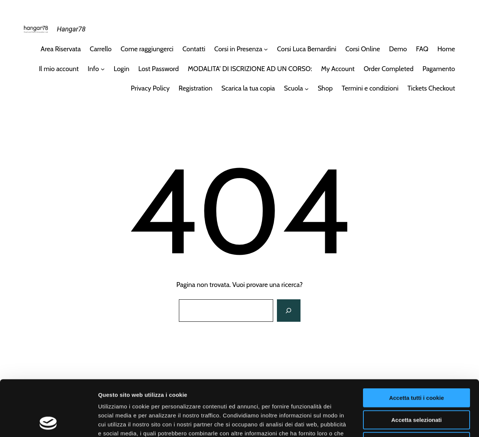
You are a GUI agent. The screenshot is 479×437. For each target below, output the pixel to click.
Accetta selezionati (416, 367)
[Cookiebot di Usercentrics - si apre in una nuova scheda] (48, 422)
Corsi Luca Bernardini (306, 49)
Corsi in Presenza (238, 49)
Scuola (293, 88)
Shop (325, 88)
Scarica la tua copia (248, 88)
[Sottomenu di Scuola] (307, 88)
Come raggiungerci (146, 49)
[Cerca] (288, 310)
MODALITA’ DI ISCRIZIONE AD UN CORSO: (250, 69)
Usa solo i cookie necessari (416, 389)
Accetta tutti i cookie (416, 345)
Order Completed (389, 69)
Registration (195, 88)
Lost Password (158, 69)
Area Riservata (61, 49)
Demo (398, 49)
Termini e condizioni (370, 88)
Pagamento (438, 69)
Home (446, 49)
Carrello (101, 49)
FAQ (422, 49)
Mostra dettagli (393, 422)
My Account (338, 69)
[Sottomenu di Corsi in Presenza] (266, 49)
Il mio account (59, 69)
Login (121, 69)
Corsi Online (362, 49)
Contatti (193, 49)
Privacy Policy (150, 88)
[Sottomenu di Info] (103, 69)
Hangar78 (71, 29)
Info (93, 69)
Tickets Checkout (431, 88)
